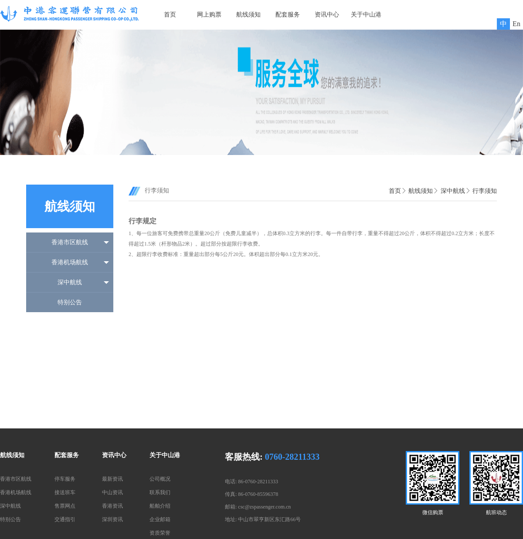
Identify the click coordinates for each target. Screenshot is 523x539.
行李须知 (484, 191)
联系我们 (159, 492)
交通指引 (64, 519)
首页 (170, 14)
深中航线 (70, 282)
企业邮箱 (159, 519)
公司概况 (159, 479)
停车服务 (64, 479)
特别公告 (70, 302)
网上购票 (209, 14)
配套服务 (287, 14)
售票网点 (64, 506)
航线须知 (248, 14)
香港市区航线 (69, 242)
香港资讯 (112, 506)
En (516, 23)
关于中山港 (366, 14)
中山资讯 (112, 492)
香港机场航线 (69, 262)
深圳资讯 (112, 519)
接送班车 (64, 492)
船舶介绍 (159, 506)
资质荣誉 (159, 533)
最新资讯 (112, 479)
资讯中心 (327, 14)
